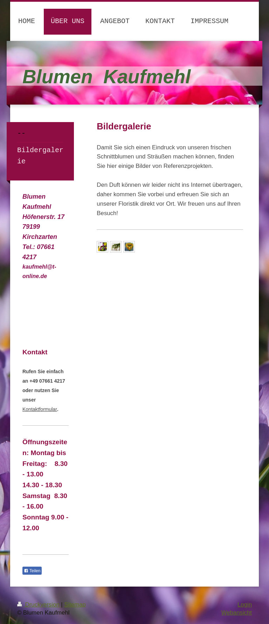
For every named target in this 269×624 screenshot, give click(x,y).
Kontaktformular (39, 409)
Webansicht (236, 612)
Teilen (32, 570)
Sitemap (75, 604)
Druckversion (39, 604)
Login (244, 604)
